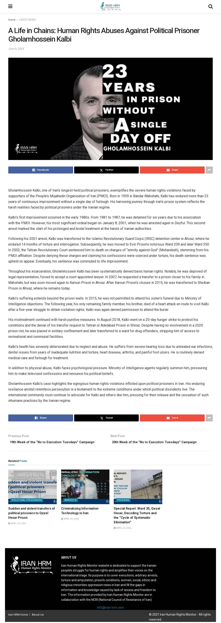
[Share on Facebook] (40, 170)
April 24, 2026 (70, 520)
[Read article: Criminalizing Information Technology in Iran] (85, 488)
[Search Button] (210, 6)
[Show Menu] (10, 6)
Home (11, 19)
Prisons (123, 501)
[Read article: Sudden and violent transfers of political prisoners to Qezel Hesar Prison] (32, 488)
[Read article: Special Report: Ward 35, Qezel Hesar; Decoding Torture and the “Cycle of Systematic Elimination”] (138, 488)
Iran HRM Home (18, 616)
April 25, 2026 (17, 524)
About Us (38, 616)
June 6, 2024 (16, 48)
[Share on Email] (172, 170)
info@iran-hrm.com (110, 608)
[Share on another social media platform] (209, 170)
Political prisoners (27, 501)
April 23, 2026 (122, 529)
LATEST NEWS (27, 19)
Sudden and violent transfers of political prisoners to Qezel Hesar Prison (31, 514)
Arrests (71, 501)
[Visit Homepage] (110, 6)
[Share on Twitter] (106, 170)
